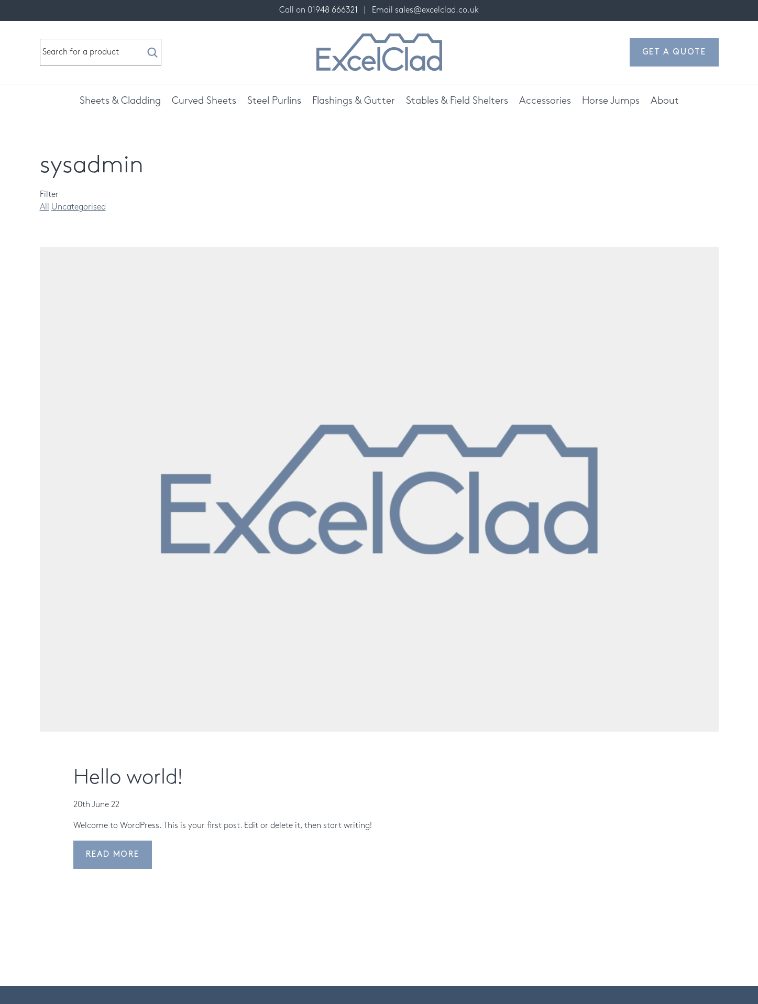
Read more (112, 854)
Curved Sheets (204, 100)
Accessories (545, 100)
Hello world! (128, 777)
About (665, 100)
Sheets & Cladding (120, 100)
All (44, 207)
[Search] (152, 52)
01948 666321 (332, 10)
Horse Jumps (611, 100)
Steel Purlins (274, 100)
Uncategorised (78, 207)
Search (40, 39)
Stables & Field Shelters (457, 100)
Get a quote (674, 52)
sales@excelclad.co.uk (437, 10)
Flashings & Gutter (353, 100)
